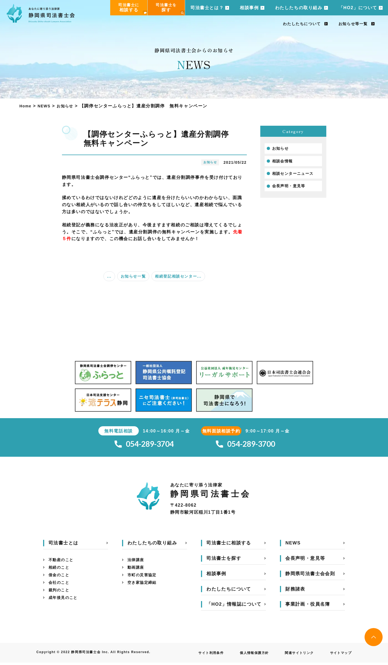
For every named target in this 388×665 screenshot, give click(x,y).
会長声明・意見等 (291, 189)
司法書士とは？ (207, 7)
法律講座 (136, 563)
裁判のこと (60, 597)
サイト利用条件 (196, 655)
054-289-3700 (245, 445)
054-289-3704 (144, 445)
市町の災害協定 (144, 580)
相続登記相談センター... (178, 276)
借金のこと (60, 580)
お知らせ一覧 (133, 276)
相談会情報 (284, 162)
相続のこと (60, 571)
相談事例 (249, 7)
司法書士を (170, 9)
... (109, 276)
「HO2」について (358, 7)
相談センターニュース (296, 175)
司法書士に (132, 9)
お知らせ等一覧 (353, 24)
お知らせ (281, 148)
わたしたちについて (302, 24)
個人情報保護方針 (244, 655)
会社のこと (60, 588)
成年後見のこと (65, 606)
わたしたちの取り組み (299, 7)
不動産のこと (62, 563)
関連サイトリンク (293, 655)
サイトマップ (339, 655)
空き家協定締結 (144, 588)
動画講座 (136, 571)
